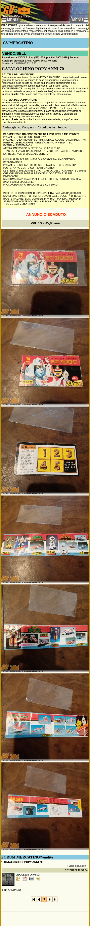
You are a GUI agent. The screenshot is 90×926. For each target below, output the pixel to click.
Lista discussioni (77, 865)
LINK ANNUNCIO (11, 890)
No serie (52, 60)
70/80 (36, 60)
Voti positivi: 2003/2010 (54, 57)
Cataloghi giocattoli (13, 60)
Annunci (74, 57)
